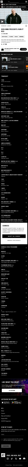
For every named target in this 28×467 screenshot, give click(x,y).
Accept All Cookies (14, 236)
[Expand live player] (26, 9)
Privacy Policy (17, 440)
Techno (11, 36)
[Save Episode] (26, 26)
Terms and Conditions (17, 465)
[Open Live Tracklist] (23, 9)
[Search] (9, 2)
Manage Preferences (14, 240)
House (16, 36)
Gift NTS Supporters (6, 421)
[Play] (14, 16)
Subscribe (6, 446)
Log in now (12, 390)
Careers (3, 413)
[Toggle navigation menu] (26, 1)
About (2, 411)
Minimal (21, 36)
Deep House (4, 36)
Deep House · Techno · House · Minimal (9, 62)
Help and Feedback (5, 416)
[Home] (2, 2)
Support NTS (4, 418)
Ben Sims (5, 33)
